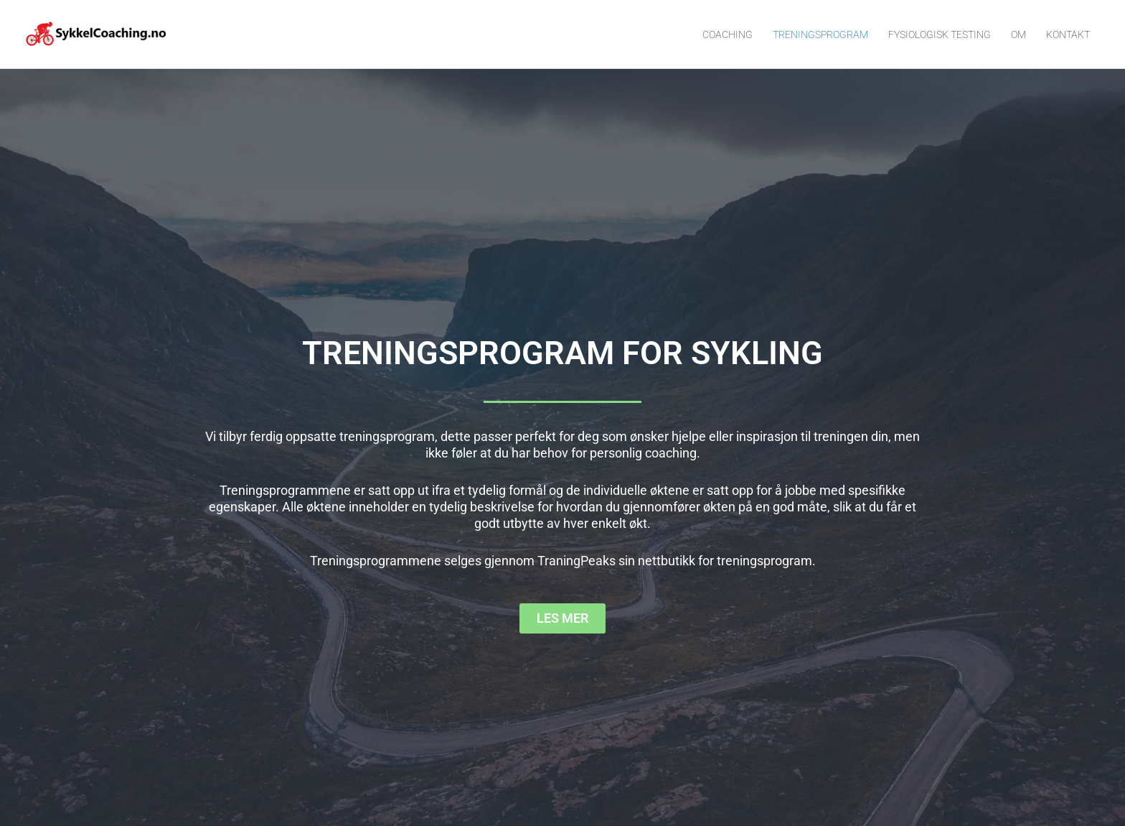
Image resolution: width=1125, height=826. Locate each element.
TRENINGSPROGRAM (820, 34)
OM (1018, 34)
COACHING (727, 34)
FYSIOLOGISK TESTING (939, 34)
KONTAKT (1068, 34)
